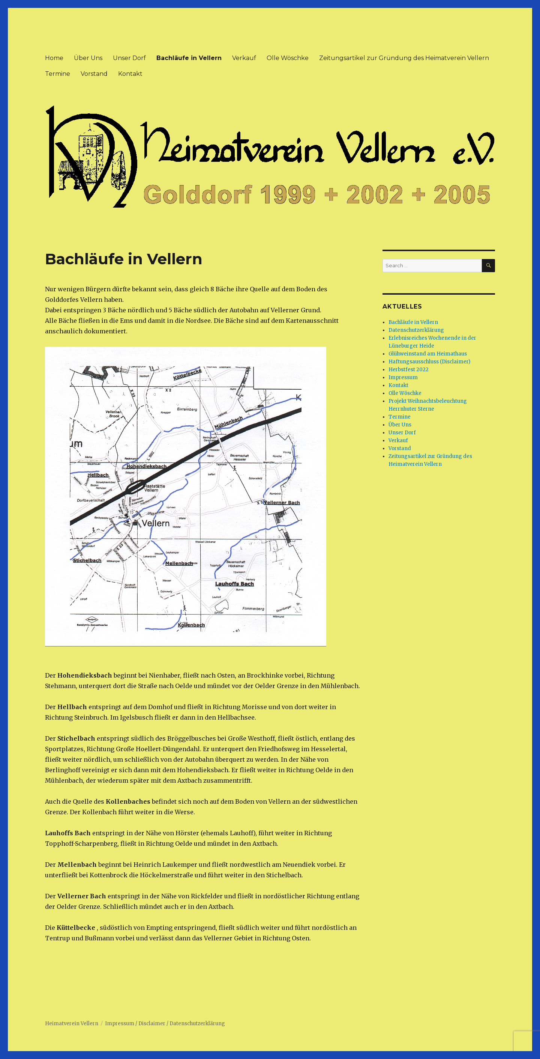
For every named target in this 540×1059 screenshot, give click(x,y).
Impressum (403, 377)
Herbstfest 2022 (408, 369)
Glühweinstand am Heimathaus (427, 354)
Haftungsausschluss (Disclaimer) (429, 362)
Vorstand (94, 73)
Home (54, 58)
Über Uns (88, 58)
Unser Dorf (129, 58)
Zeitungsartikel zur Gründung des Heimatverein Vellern (404, 58)
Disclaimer (151, 1023)
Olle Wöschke (288, 58)
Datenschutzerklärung (416, 330)
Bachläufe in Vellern (189, 58)
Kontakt (130, 73)
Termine (57, 73)
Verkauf (244, 58)
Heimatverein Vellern (71, 1023)
